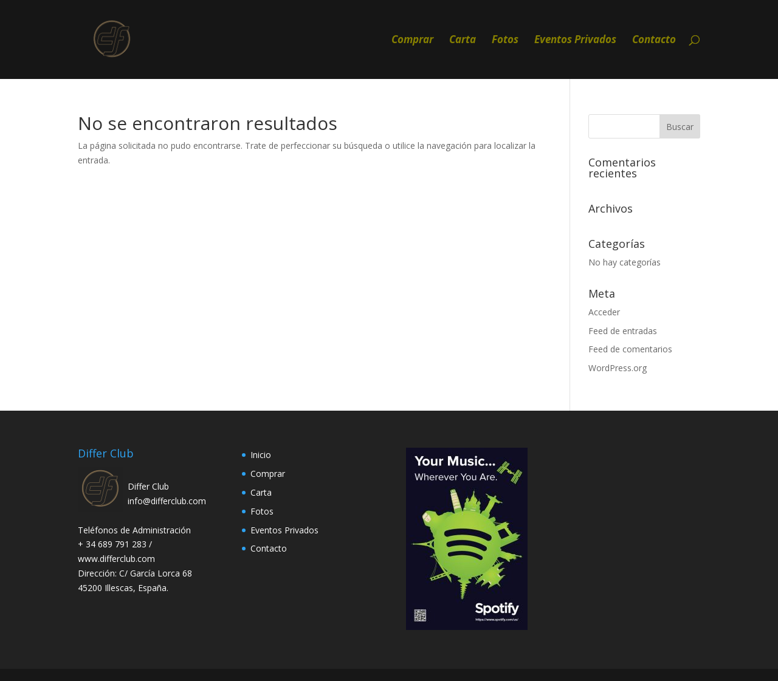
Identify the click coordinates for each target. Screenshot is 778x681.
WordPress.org (617, 368)
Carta (462, 40)
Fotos (505, 40)
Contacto (654, 40)
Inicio (260, 454)
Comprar (412, 40)
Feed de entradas (622, 331)
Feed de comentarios (630, 349)
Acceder (604, 312)
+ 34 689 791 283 (113, 544)
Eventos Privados (575, 40)
